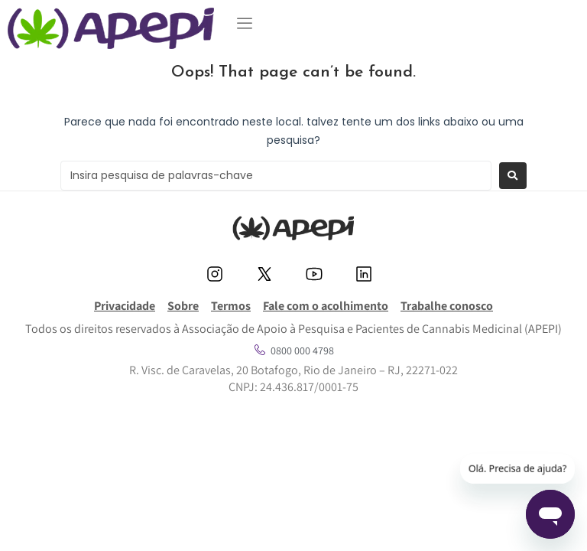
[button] (244, 24)
